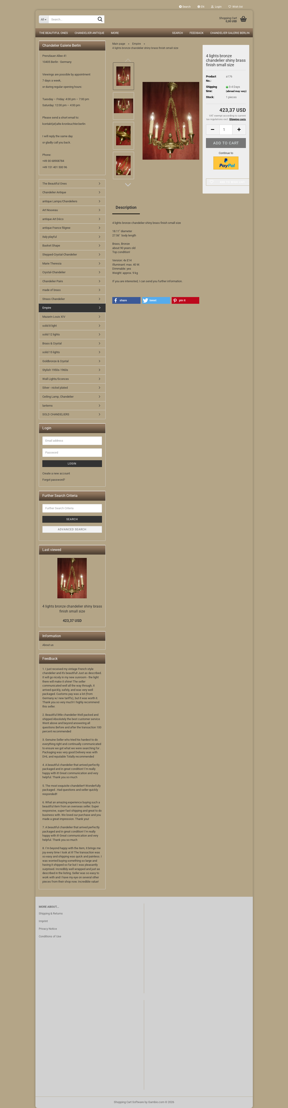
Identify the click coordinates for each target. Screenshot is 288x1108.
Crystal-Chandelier (53, 272)
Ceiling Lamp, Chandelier (58, 396)
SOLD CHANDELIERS (55, 414)
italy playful (49, 236)
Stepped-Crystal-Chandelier (59, 254)
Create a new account (56, 473)
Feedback (197, 33)
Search (185, 6)
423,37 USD (72, 621)
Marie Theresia (51, 263)
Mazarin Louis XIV (53, 316)
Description (126, 207)
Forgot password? (53, 479)
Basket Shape (51, 245)
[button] (201, 6)
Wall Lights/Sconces (55, 379)
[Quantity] (226, 130)
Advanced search (72, 529)
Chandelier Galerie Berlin (229, 33)
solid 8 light (49, 325)
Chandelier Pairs (52, 281)
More (115, 33)
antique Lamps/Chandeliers (59, 201)
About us (48, 645)
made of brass (51, 290)
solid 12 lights (51, 334)
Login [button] (216, 6)
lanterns (47, 405)
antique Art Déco (52, 219)
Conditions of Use (50, 936)
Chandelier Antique (89, 33)
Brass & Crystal (52, 343)
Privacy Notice (48, 928)
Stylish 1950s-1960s (55, 370)
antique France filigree (56, 227)
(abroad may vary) (236, 91)
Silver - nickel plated (55, 387)
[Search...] (43, 19)
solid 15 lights (51, 352)
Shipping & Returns (51, 913)
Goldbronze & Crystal (55, 361)
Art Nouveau (50, 210)
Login (72, 463)
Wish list (235, 6)
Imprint (43, 921)
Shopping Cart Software (129, 1102)
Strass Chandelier (53, 299)
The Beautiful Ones (53, 33)
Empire (46, 307)
